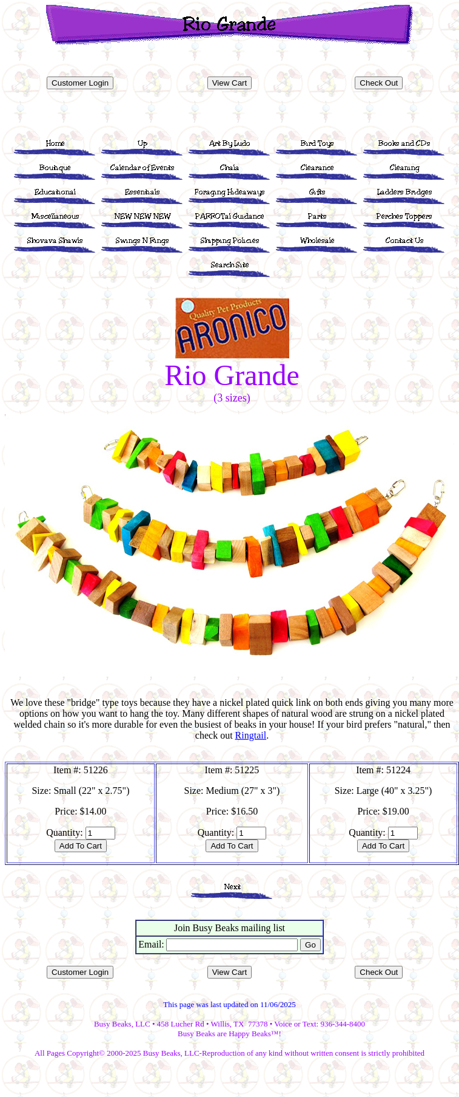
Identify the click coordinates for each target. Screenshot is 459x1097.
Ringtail (251, 735)
